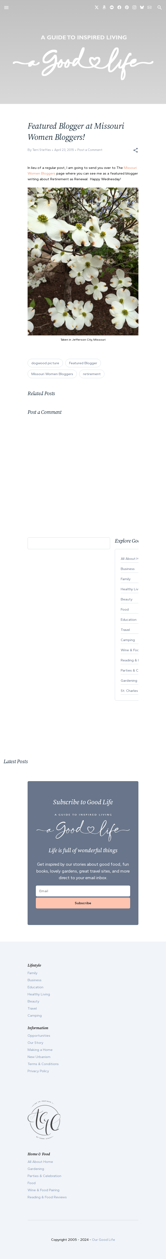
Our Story (35, 1043)
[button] (135, 150)
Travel (32, 1008)
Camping (35, 1015)
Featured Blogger (83, 363)
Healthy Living (39, 994)
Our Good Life (103, 1240)
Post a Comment (89, 150)
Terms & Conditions (43, 1064)
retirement (92, 374)
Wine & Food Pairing (43, 1190)
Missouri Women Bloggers (52, 374)
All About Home (40, 1162)
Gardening (36, 1169)
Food (32, 1183)
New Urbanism (39, 1057)
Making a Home (40, 1050)
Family (32, 973)
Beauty (33, 1001)
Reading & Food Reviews (47, 1197)
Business (35, 980)
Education (35, 987)
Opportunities (39, 1035)
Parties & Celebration (44, 1176)
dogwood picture (45, 363)
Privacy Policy (38, 1071)
